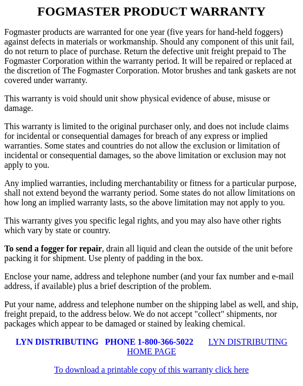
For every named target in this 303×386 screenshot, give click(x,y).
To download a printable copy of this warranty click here (151, 369)
